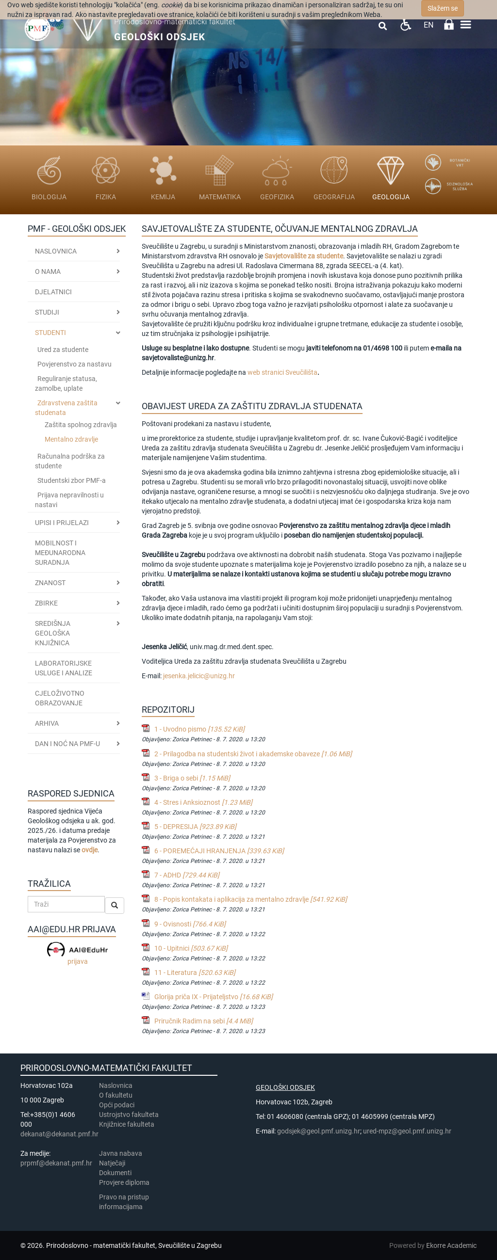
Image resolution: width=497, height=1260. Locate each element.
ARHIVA (47, 723)
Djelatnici (53, 292)
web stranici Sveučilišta (282, 372)
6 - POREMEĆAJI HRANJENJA (219, 851)
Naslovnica (56, 251)
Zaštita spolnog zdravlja (81, 425)
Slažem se (443, 8)
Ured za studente (62, 349)
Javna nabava (120, 1153)
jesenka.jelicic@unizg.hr (199, 676)
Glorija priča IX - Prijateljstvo (213, 997)
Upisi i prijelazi (62, 522)
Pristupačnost (405, 24)
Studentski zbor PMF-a (71, 480)
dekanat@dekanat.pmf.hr (59, 1134)
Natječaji (112, 1163)
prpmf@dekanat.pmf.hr (56, 1163)
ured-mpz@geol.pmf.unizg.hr (407, 1131)
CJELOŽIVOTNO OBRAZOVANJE (59, 698)
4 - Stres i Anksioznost (203, 802)
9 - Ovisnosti (190, 924)
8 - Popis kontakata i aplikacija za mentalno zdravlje (250, 899)
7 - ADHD (186, 875)
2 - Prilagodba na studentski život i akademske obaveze (253, 754)
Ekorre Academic (451, 1245)
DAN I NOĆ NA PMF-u (67, 744)
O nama (48, 271)
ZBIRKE (46, 603)
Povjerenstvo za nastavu (74, 364)
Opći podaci (116, 1105)
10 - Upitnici (191, 948)
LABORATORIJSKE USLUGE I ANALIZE (63, 668)
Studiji (47, 312)
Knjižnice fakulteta (126, 1124)
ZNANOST (50, 583)
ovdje (90, 850)
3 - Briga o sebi (192, 778)
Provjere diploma (124, 1182)
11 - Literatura (194, 972)
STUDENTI (50, 332)
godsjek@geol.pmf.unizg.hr (318, 1131)
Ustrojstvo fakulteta (129, 1114)
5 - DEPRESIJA (195, 826)
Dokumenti (115, 1173)
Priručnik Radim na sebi (203, 1021)
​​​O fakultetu (116, 1095)
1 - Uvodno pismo (199, 729)
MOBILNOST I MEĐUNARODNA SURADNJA (60, 552)
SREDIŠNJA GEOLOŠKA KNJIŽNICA (52, 633)
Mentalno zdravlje (71, 439)
